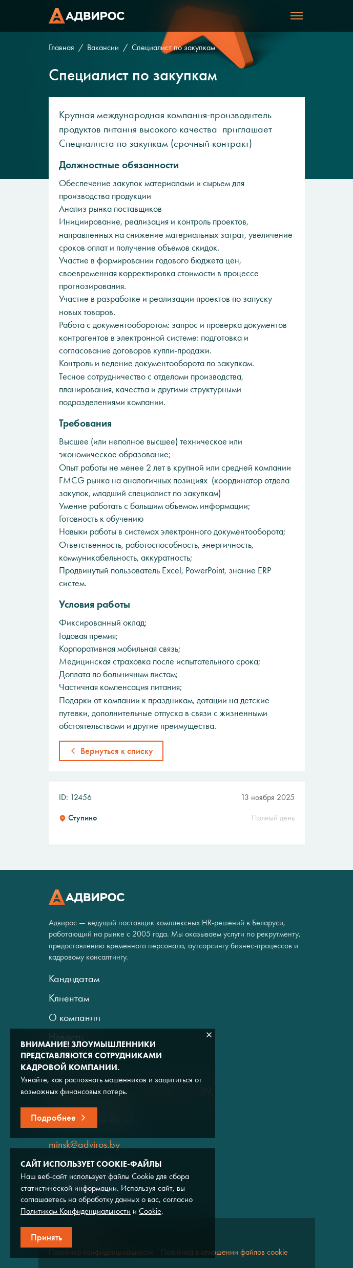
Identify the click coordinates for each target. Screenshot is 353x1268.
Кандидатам (74, 978)
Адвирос (86, 16)
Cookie (150, 1211)
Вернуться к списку (116, 751)
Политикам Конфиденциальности (75, 1211)
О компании (74, 1017)
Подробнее (53, 1117)
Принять (46, 1237)
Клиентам (69, 998)
